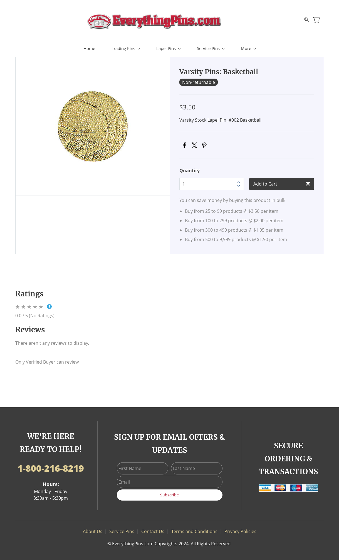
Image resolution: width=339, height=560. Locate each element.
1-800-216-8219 (51, 467)
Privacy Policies (240, 531)
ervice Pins (123, 531)
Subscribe (169, 494)
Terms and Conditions (194, 531)
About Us (92, 531)
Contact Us (152, 531)
